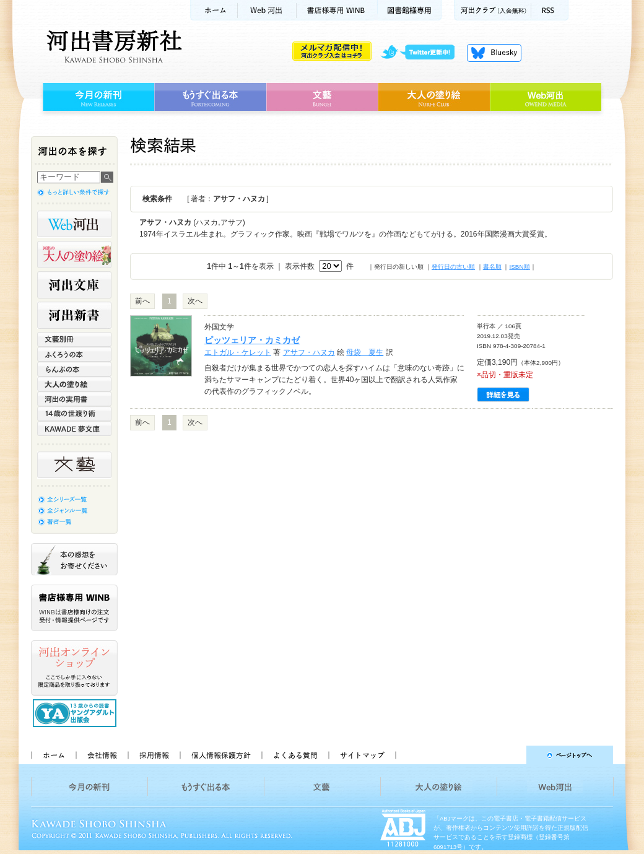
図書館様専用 (410, 10)
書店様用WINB (337, 10)
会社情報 (102, 755)
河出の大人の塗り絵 (74, 254)
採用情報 (154, 755)
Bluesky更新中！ (494, 53)
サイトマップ (362, 755)
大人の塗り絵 (434, 97)
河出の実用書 (74, 398)
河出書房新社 (112, 46)
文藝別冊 (74, 339)
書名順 (492, 266)
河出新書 (74, 315)
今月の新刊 (97, 97)
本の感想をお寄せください (74, 559)
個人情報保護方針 (220, 755)
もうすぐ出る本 (210, 97)
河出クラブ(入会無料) (492, 10)
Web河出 (267, 10)
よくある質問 (294, 755)
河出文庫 (74, 284)
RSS (549, 10)
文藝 (322, 97)
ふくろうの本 (74, 354)
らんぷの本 (74, 369)
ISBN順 (519, 266)
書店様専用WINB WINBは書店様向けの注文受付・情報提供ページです (74, 608)
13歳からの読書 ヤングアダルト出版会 (76, 713)
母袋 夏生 (364, 352)
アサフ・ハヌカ (309, 352)
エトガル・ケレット (237, 352)
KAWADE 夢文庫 (74, 428)
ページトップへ (510, 755)
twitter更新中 (422, 53)
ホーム (213, 10)
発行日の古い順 (453, 266)
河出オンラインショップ (74, 668)
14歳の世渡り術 (74, 413)
